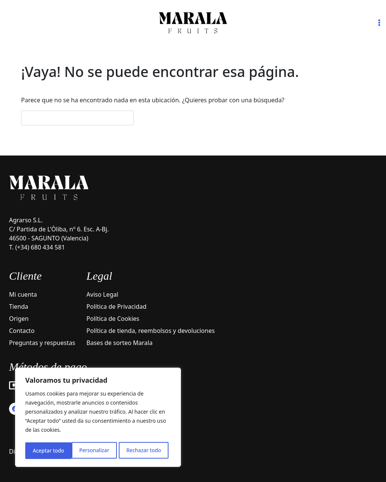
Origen (19, 318)
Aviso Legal (102, 294)
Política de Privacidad (116, 306)
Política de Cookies (112, 318)
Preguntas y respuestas (42, 343)
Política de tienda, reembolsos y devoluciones (150, 330)
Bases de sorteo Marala (119, 343)
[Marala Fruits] (193, 23)
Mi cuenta (23, 294)
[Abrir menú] (379, 22)
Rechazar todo (97, 450)
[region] (98, 418)
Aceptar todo (148, 450)
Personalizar (47, 450)
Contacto (22, 330)
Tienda (18, 306)
